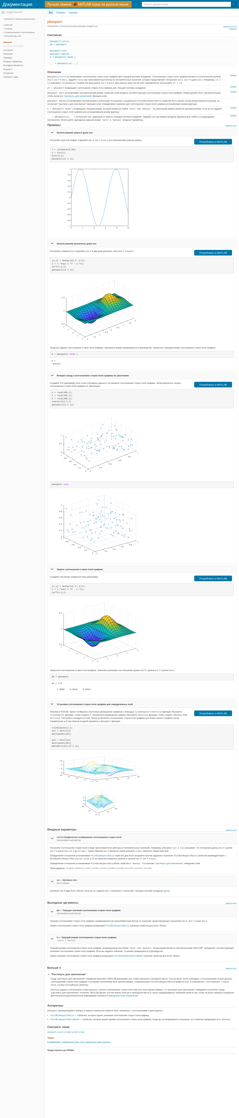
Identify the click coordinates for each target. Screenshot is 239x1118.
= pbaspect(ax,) (64, 63)
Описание (7, 54)
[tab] (141, 132)
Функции (73, 12)
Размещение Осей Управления (122, 995)
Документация (17, 4)
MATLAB (8, 25)
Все (51, 12)
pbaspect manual (59, 54)
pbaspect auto (58, 51)
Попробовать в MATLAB (213, 141)
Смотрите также (10, 77)
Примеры (7, 58)
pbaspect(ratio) (59, 41)
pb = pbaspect (58, 44)
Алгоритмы (8, 73)
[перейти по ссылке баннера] (88, 4)
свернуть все (231, 126)
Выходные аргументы (13, 65)
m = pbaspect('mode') (63, 57)
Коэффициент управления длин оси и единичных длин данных (78, 1042)
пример (233, 75)
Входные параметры (12, 61)
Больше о (7, 69)
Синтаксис (8, 50)
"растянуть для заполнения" (78, 96)
